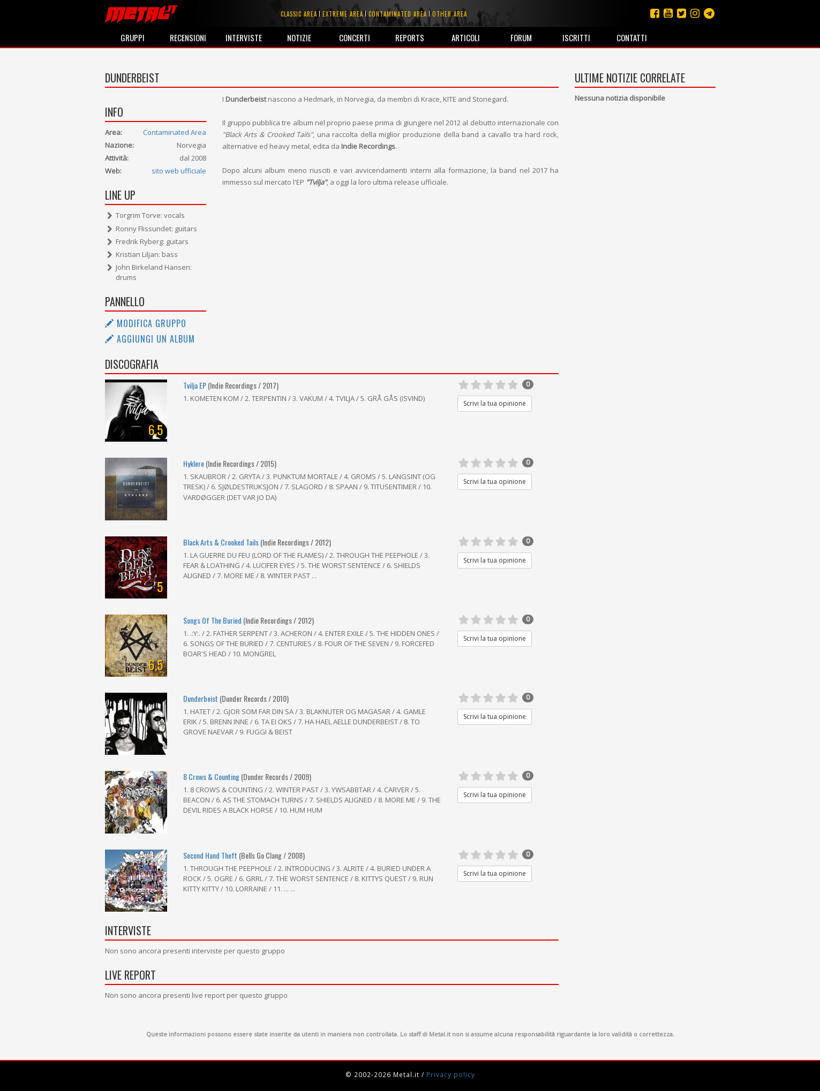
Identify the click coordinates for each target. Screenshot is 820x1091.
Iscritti (576, 37)
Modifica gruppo (145, 323)
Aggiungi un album (150, 338)
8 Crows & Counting (211, 776)
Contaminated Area (174, 132)
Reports (409, 37)
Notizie (299, 37)
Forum (521, 37)
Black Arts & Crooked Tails (221, 542)
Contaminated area (397, 14)
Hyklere (193, 463)
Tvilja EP (194, 385)
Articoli (466, 37)
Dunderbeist (200, 698)
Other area (449, 14)
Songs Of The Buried (212, 620)
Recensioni (188, 37)
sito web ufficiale (179, 171)
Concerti (354, 37)
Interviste (243, 37)
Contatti (631, 37)
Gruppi (133, 37)
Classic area (299, 14)
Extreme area (342, 14)
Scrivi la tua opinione (494, 403)
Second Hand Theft (210, 855)
